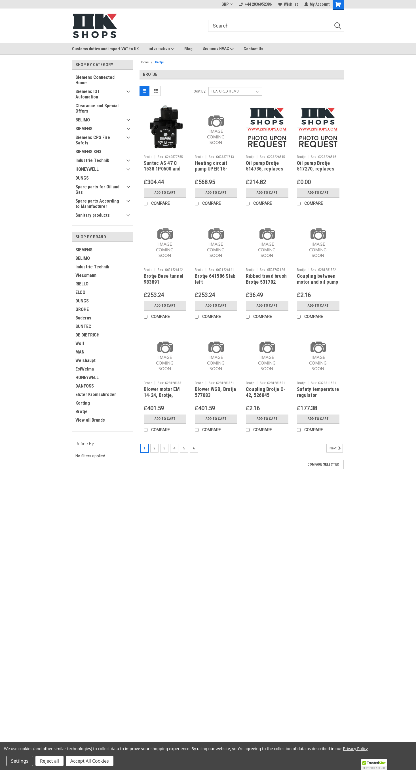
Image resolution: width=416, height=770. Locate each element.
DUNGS (82, 178)
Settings (19, 761)
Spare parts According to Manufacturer (97, 203)
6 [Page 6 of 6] (194, 448)
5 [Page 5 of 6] (184, 448)
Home (144, 62)
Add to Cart (165, 192)
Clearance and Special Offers (97, 108)
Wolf (79, 343)
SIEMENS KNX (88, 151)
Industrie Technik (92, 160)
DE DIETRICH (87, 335)
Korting (82, 403)
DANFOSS (84, 386)
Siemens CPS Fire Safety (92, 140)
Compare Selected (323, 464)
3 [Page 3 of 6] (164, 448)
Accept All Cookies (89, 761)
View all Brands (90, 420)
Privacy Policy (355, 748)
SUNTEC (83, 326)
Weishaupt (85, 360)
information (161, 49)
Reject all (49, 761)
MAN (80, 352)
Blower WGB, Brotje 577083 (215, 392)
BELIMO (82, 120)
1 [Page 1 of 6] (144, 448)
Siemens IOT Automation (87, 94)
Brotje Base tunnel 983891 (164, 279)
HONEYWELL (87, 169)
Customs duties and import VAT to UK (105, 48)
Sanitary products (92, 215)
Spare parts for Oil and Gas (97, 189)
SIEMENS (83, 128)
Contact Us (253, 48)
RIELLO (81, 284)
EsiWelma (84, 369)
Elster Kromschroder (95, 394)
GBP (226, 4)
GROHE (82, 309)
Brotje (81, 411)
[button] (374, 764)
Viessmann (85, 275)
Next (336, 448)
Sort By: (200, 91)
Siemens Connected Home (95, 80)
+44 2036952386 (255, 4)
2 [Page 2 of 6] (154, 448)
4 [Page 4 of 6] (174, 448)
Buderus (83, 318)
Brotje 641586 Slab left (215, 279)
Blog (188, 48)
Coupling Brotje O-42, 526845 (266, 392)
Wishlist (287, 4)
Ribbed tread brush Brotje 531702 (266, 279)
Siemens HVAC (218, 49)
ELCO (80, 292)
